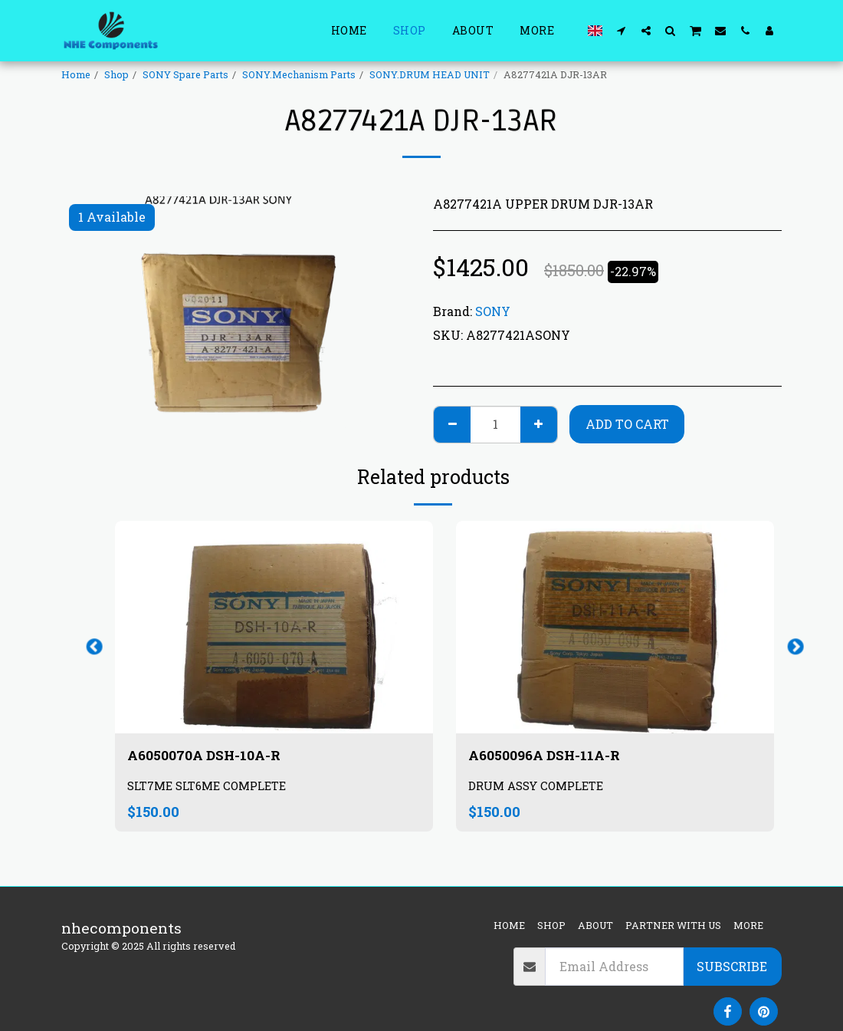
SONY (492, 311)
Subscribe (732, 966)
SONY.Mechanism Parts (299, 74)
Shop (116, 74)
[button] (621, 30)
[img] (274, 627)
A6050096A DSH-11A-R (551, 756)
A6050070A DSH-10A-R (211, 756)
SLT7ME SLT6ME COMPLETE (210, 787)
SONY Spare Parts (185, 74)
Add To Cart (627, 424)
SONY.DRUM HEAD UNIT (429, 74)
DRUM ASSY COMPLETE (538, 787)
